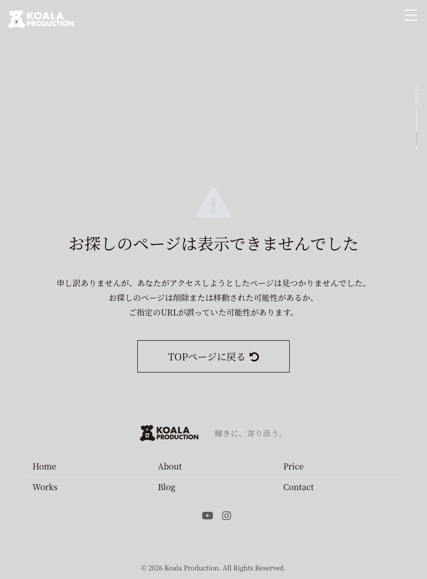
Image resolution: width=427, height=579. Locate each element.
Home (44, 466)
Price (293, 466)
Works (44, 487)
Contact (298, 487)
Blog (167, 487)
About (170, 466)
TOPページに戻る (213, 356)
